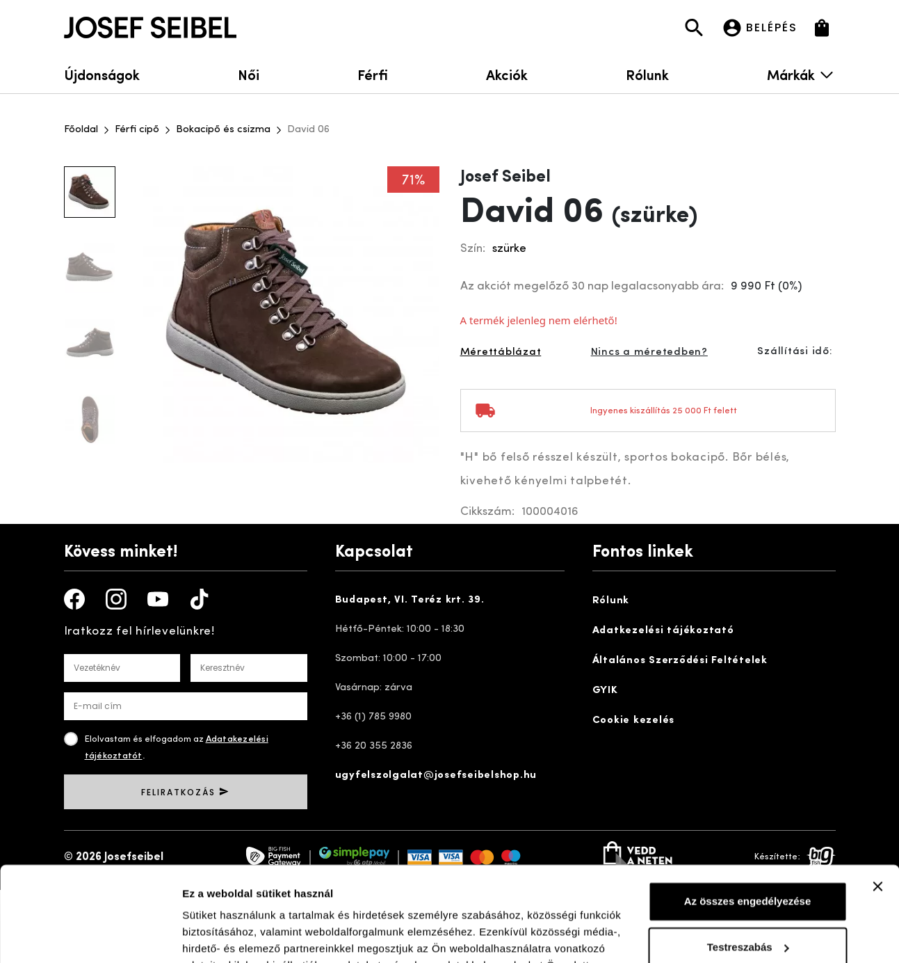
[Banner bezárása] (877, 801)
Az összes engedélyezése (747, 816)
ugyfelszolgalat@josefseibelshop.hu (436, 775)
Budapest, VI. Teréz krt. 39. (410, 600)
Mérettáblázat (501, 352)
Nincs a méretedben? (649, 352)
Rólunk (647, 74)
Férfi (372, 74)
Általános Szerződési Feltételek (680, 660)
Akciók (507, 74)
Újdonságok (102, 74)
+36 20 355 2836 (373, 746)
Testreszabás (748, 862)
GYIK (605, 690)
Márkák (801, 74)
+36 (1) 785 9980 (373, 717)
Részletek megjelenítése (243, 935)
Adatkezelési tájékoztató (663, 631)
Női (248, 74)
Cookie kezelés (633, 720)
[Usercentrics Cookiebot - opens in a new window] (90, 935)
